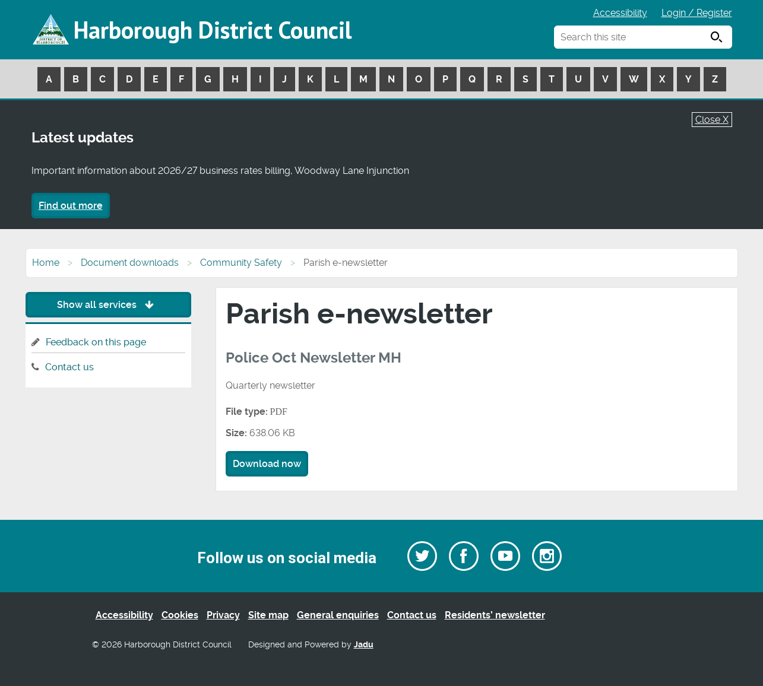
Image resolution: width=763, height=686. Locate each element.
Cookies (180, 615)
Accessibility (620, 12)
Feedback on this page (96, 342)
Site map (268, 615)
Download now (267, 463)
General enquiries (338, 615)
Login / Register (696, 12)
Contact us (69, 367)
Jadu (363, 645)
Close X (712, 119)
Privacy (223, 615)
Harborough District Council (213, 29)
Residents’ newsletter (495, 615)
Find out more (71, 205)
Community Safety (241, 262)
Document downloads (130, 262)
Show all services (108, 304)
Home (45, 262)
